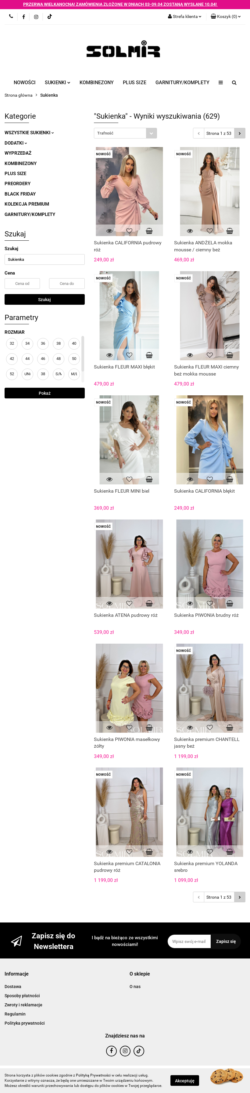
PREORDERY (17, 183)
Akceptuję (185, 1080)
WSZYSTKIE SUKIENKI (29, 132)
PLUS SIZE (134, 82)
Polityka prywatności (25, 1023)
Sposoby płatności (22, 995)
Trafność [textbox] (105, 133)
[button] (225, 16)
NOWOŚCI (25, 82)
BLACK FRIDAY (20, 194)
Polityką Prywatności (93, 1075)
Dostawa (13, 986)
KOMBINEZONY (97, 82)
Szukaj (44, 299)
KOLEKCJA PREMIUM (27, 204)
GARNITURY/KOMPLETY (182, 82)
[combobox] (125, 133)
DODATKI (16, 143)
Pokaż (45, 393)
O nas (135, 986)
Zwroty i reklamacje (23, 1004)
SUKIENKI (57, 82)
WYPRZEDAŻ (18, 153)
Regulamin (15, 1014)
